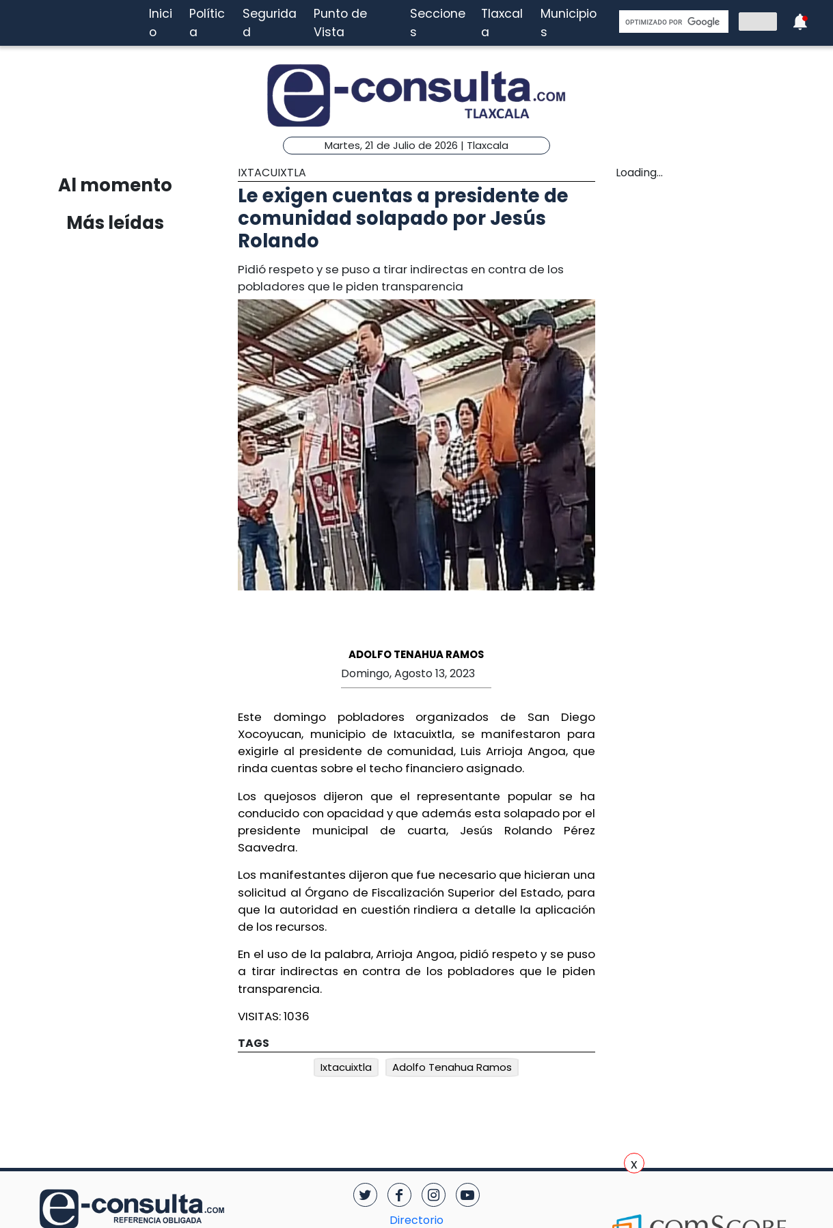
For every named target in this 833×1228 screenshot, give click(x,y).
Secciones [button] (437, 22)
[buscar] (672, 22)
